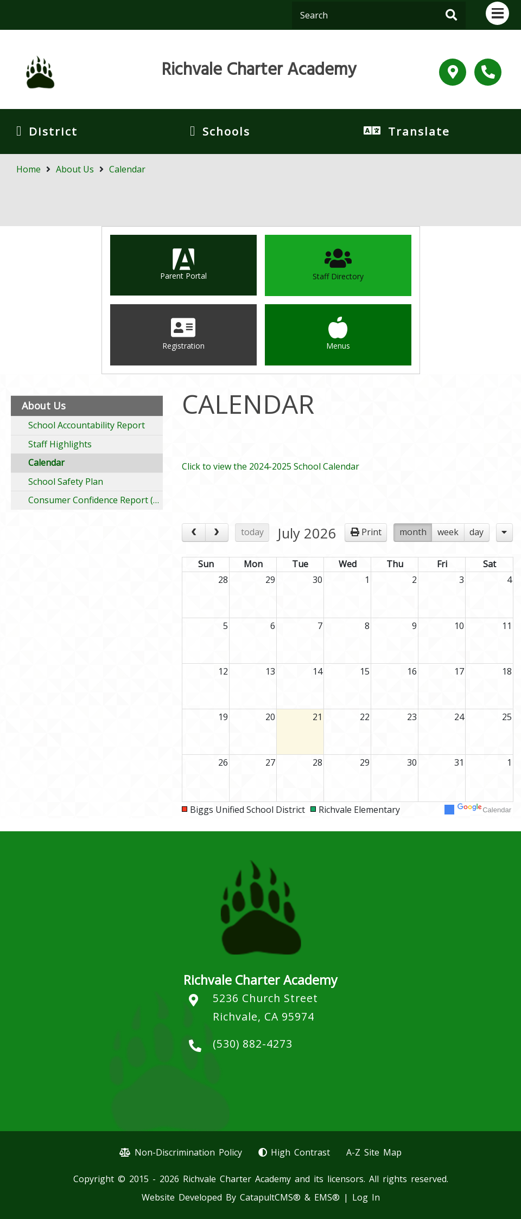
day (476, 532)
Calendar (127, 169)
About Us (75, 169)
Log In (366, 1197)
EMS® (327, 1197)
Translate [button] (419, 131)
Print (371, 532)
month (413, 532)
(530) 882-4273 (253, 1043)
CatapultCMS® (270, 1197)
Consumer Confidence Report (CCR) (95, 500)
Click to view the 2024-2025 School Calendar (270, 466)
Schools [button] (226, 131)
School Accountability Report (86, 425)
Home (28, 169)
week (448, 532)
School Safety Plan (65, 481)
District (53, 131)
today (252, 532)
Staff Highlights (60, 444)
